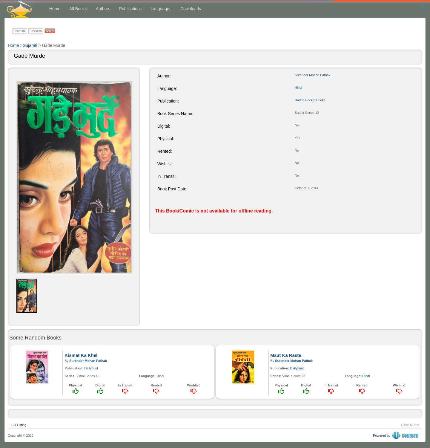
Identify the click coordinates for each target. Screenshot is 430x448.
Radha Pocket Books (310, 100)
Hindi (298, 87)
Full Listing (19, 424)
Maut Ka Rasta (285, 355)
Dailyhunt (91, 368)
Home (54, 8)
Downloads (190, 8)
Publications (130, 8)
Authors (103, 8)
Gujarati (29, 45)
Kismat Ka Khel (80, 355)
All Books (78, 8)
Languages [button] (160, 8)
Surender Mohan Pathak (312, 75)
